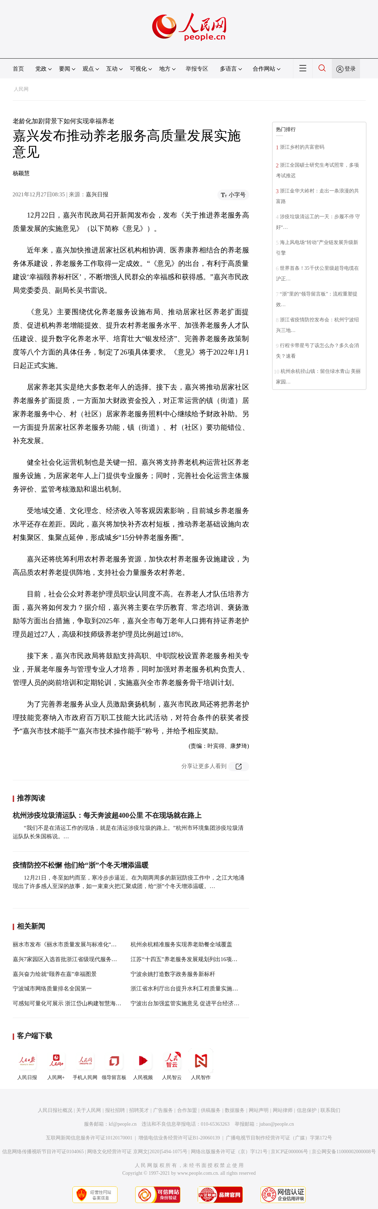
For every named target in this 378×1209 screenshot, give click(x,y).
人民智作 (200, 1064)
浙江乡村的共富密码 (302, 147)
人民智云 (172, 1064)
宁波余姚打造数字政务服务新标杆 (173, 974)
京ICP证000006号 (289, 1151)
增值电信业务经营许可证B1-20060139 (179, 1137)
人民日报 (27, 1064)
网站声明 (259, 1110)
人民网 (21, 89)
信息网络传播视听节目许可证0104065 (43, 1151)
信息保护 (307, 1110)
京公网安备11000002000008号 (344, 1151)
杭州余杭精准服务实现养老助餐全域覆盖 (181, 944)
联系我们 (330, 1110)
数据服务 (235, 1110)
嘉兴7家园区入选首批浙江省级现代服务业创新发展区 (79, 959)
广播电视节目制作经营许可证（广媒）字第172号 (279, 1137)
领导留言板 (114, 1064)
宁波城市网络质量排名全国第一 (52, 988)
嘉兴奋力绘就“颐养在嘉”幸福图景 (55, 974)
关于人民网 (88, 1110)
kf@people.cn (123, 1124)
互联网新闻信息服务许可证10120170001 (89, 1137)
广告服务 (163, 1110)
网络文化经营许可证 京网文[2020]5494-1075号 (137, 1151)
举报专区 (197, 69)
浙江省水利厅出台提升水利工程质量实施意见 (187, 988)
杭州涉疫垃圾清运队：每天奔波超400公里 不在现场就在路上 (107, 815)
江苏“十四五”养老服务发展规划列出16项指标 (187, 959)
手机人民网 (85, 1064)
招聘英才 (139, 1110)
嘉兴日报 (97, 194)
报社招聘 (115, 1110)
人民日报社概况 (55, 1110)
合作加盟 (187, 1110)
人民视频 (143, 1064)
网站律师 (283, 1110)
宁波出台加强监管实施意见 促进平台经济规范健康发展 (199, 1003)
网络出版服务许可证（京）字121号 (229, 1151)
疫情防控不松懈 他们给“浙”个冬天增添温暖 (81, 865)
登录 (350, 69)
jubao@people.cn (276, 1124)
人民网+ (56, 1064)
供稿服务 (211, 1110)
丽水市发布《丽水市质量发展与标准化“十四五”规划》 (80, 944)
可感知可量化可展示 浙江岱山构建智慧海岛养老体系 (78, 1003)
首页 (18, 69)
